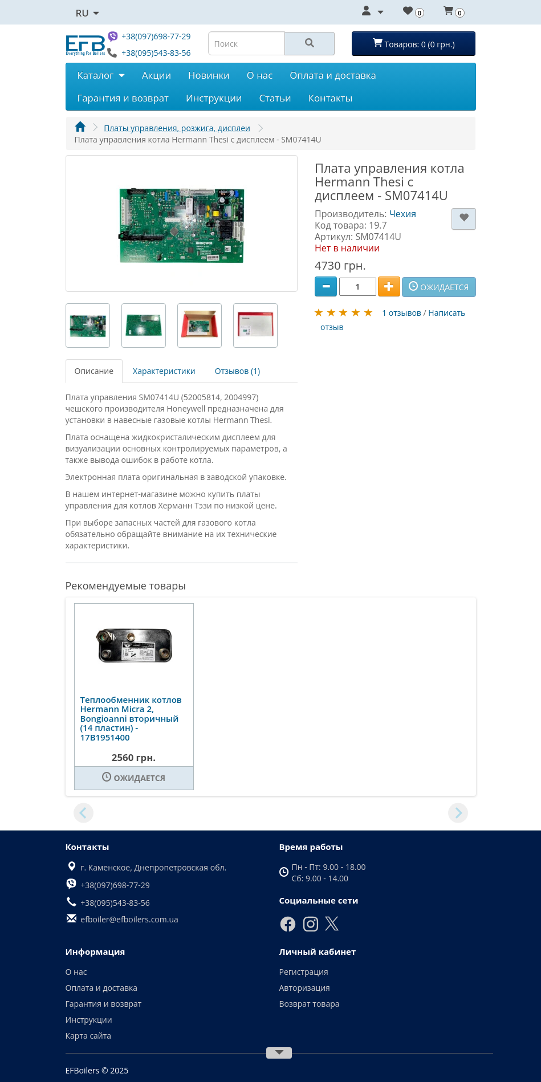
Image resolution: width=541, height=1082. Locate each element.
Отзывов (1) (237, 370)
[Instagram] (310, 929)
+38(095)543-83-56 (155, 52)
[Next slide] (458, 813)
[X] (332, 928)
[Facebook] (287, 929)
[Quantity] (357, 287)
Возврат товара (309, 1003)
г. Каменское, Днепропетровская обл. (153, 867)
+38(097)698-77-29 (155, 36)
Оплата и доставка (333, 75)
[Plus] (389, 286)
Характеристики (164, 370)
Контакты (330, 97)
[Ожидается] (134, 778)
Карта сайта (89, 1035)
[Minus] (326, 286)
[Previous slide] (83, 813)
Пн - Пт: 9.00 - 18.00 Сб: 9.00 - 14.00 (329, 872)
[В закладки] (463, 219)
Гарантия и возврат (123, 97)
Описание (94, 370)
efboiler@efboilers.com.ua (129, 919)
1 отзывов (401, 312)
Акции (156, 75)
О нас (259, 75)
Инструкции (214, 97)
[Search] (309, 43)
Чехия (402, 214)
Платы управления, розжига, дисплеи (177, 128)
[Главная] (80, 128)
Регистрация (303, 971)
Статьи (275, 97)
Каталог (101, 75)
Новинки (209, 75)
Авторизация (304, 987)
